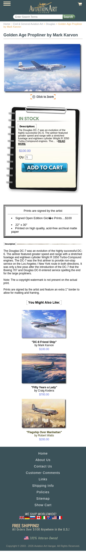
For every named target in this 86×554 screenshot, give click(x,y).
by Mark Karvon (44, 343)
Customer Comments (43, 473)
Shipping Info (43, 485)
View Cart (79, 4)
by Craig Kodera (44, 389)
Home (6, 24)
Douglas (50, 24)
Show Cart (42, 505)
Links (43, 479)
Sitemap (43, 498)
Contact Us (43, 466)
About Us (43, 460)
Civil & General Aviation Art (28, 24)
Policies (42, 492)
